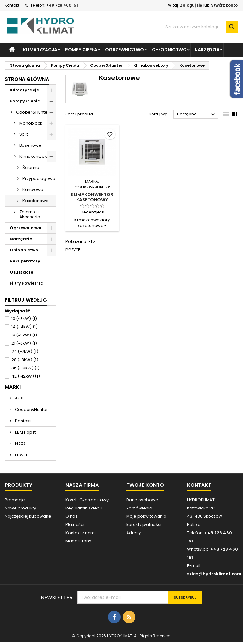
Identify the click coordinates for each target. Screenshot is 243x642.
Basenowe (30, 145)
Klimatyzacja (40, 49)
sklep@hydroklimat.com (214, 574)
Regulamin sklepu (83, 508)
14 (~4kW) (24, 327)
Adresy (133, 533)
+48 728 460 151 (62, 5)
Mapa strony (78, 541)
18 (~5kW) (24, 335)
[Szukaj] (200, 27)
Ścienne (30, 167)
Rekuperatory (25, 261)
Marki (13, 387)
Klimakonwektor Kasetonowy (92, 197)
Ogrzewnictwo (124, 49)
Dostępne (196, 114)
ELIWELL (21, 455)
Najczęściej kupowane (28, 516)
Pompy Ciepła (81, 49)
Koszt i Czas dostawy (87, 500)
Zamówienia (139, 508)
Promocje (15, 500)
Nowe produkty (20, 508)
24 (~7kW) (24, 352)
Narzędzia (207, 49)
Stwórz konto (224, 5)
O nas (71, 516)
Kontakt (12, 5)
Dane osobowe (142, 500)
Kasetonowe (35, 201)
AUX (18, 398)
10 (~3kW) (24, 319)
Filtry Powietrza (27, 283)
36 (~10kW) (25, 368)
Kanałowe (32, 190)
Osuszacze (21, 272)
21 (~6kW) (24, 343)
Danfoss (23, 421)
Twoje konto (145, 485)
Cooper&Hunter (32, 112)
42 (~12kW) (25, 376)
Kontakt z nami (80, 533)
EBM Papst (25, 432)
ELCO (19, 444)
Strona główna (27, 79)
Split (23, 134)
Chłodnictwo (169, 49)
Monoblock (30, 123)
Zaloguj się (191, 5)
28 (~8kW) (24, 360)
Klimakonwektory (37, 156)
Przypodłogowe (38, 179)
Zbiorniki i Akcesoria (29, 214)
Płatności (74, 525)
